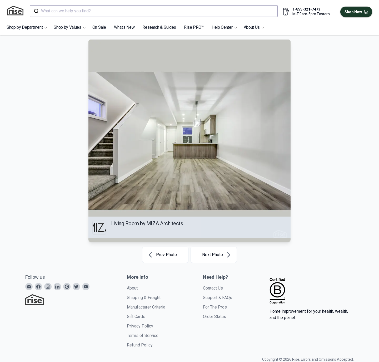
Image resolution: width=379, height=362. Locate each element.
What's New (124, 27)
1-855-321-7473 (306, 9)
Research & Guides (159, 27)
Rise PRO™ (194, 27)
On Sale (99, 27)
